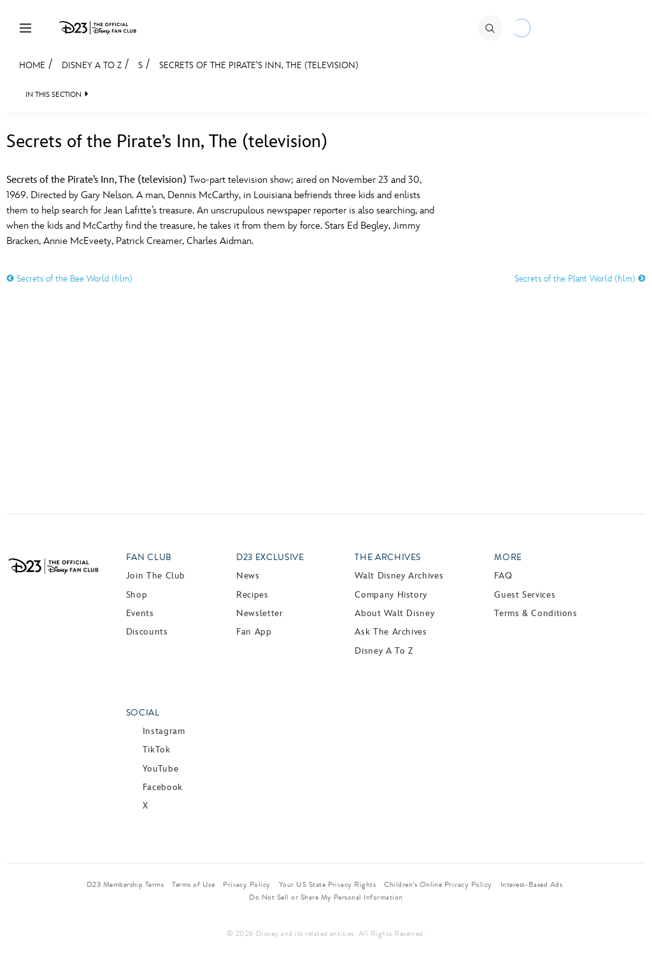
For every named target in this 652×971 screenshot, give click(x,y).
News (248, 575)
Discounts (147, 631)
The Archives (388, 557)
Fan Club (149, 557)
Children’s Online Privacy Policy (438, 884)
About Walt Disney (394, 613)
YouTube (160, 768)
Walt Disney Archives (399, 575)
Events (140, 613)
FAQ (503, 575)
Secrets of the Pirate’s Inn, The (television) (258, 65)
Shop (137, 594)
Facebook (163, 787)
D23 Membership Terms (125, 884)
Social (143, 712)
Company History (391, 594)
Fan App (253, 631)
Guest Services (524, 594)
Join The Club (155, 575)
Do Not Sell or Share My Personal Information (325, 897)
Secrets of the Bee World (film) (69, 278)
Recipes (252, 594)
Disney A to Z (92, 65)
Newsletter (259, 613)
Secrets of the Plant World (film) (580, 278)
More (508, 557)
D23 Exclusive (270, 557)
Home (32, 65)
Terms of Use (193, 884)
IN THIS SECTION (53, 94)
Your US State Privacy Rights (327, 884)
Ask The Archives (391, 631)
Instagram (164, 731)
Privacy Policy (247, 884)
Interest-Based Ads (531, 884)
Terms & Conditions (536, 613)
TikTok (157, 749)
